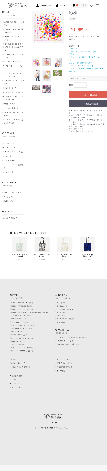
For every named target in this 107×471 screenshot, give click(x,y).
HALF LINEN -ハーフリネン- (67, 341)
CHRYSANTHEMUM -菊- (13, 152)
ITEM (71, 54)
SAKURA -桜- (9, 160)
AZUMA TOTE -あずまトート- (13, 55)
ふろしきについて (18, 363)
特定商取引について (64, 367)
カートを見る (16, 387)
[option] (48, 27)
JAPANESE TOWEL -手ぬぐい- (13, 82)
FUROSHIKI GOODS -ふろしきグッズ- (13, 121)
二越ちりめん (8, 201)
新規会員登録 (16, 376)
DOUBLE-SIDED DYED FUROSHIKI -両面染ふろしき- (13, 47)
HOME (13, 359)
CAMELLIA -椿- (9, 148)
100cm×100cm (84, 63)
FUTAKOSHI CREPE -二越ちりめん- (69, 344)
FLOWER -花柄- (89, 51)
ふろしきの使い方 (10, 218)
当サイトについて (64, 359)
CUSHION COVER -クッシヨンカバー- (13, 98)
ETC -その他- (8, 172)
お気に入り (15, 380)
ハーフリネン (8, 197)
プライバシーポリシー (65, 363)
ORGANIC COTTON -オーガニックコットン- (72, 338)
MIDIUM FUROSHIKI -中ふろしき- (13, 30)
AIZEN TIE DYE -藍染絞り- (13, 166)
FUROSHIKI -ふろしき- (89, 57)
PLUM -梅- (7, 156)
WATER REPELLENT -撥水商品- (13, 114)
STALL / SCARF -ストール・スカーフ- (13, 74)
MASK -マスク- (9, 104)
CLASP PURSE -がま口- (13, 92)
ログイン (14, 383)
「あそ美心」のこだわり (20, 367)
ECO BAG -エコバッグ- (12, 62)
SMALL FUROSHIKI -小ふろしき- (13, 38)
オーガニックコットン (12, 192)
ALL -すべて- (8, 143)
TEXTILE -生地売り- (11, 108)
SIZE (71, 60)
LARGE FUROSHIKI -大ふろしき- (13, 23)
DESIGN (73, 48)
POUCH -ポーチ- (10, 88)
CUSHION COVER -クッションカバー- (24, 338)
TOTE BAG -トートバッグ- (12, 67)
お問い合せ (61, 371)
